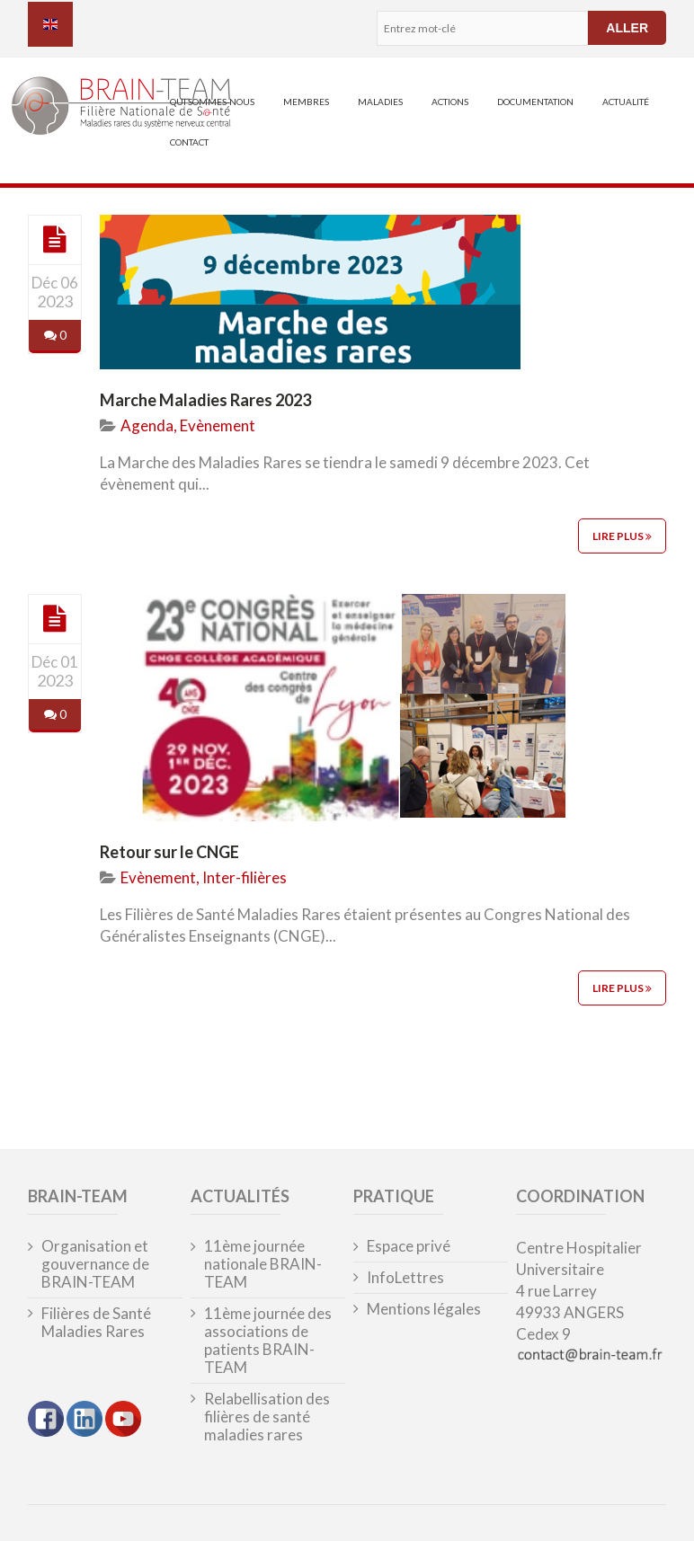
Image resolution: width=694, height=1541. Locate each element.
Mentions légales (424, 1309)
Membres (306, 101)
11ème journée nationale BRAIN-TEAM (263, 1264)
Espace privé (408, 1246)
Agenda (147, 425)
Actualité (625, 101)
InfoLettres (405, 1278)
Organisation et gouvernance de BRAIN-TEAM (95, 1264)
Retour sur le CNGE (169, 852)
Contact (189, 142)
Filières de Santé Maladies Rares (96, 1323)
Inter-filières (244, 877)
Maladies (380, 101)
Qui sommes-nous (212, 101)
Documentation (535, 101)
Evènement (217, 425)
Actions (450, 101)
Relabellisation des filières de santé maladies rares (267, 1417)
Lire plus (622, 536)
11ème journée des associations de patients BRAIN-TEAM (268, 1341)
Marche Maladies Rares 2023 (205, 400)
